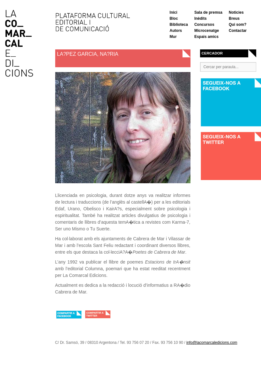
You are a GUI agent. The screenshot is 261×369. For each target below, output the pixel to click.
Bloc (174, 18)
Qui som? (237, 24)
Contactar (238, 30)
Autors (176, 30)
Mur (173, 36)
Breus (234, 18)
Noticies (236, 12)
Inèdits (200, 18)
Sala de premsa (208, 12)
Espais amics (206, 36)
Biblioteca (179, 24)
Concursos (204, 24)
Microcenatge (206, 30)
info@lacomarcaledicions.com (211, 342)
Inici (173, 12)
